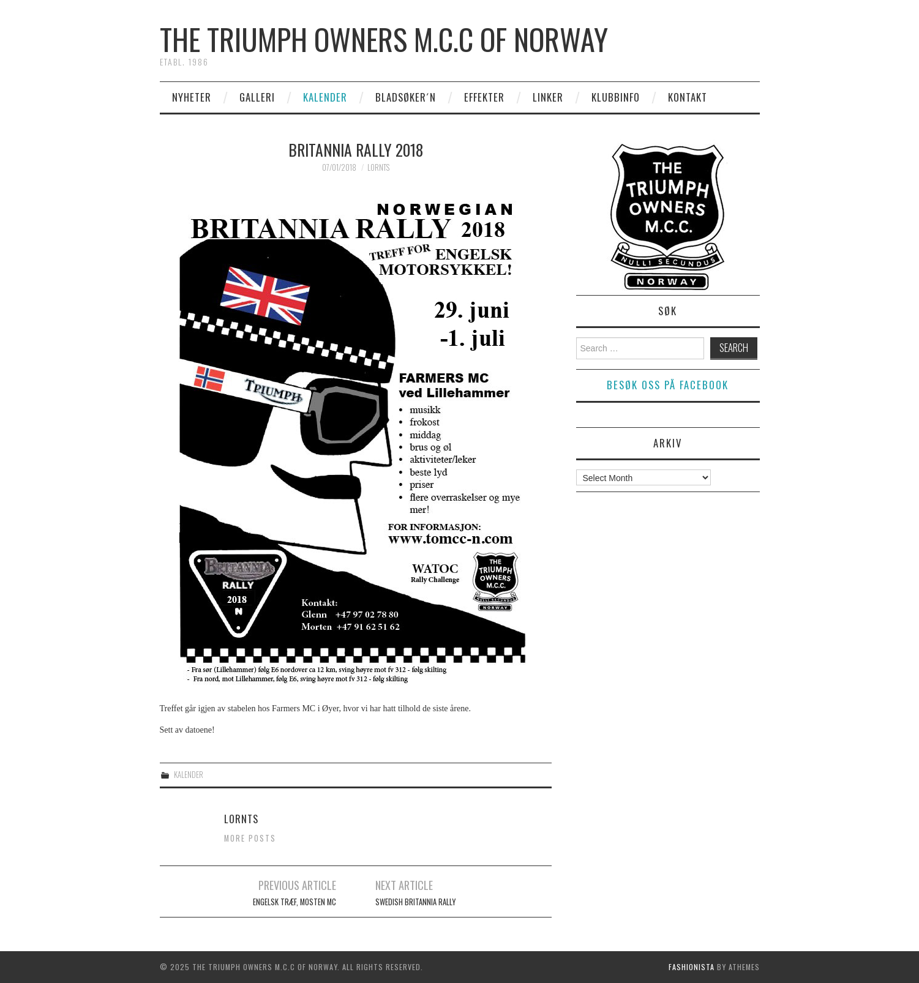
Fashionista (692, 967)
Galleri (257, 97)
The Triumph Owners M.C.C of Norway (384, 39)
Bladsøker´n (405, 97)
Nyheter (191, 97)
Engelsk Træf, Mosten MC (294, 902)
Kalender (325, 97)
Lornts (378, 167)
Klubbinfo (615, 97)
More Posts (250, 838)
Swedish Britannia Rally (415, 902)
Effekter (484, 97)
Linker (548, 97)
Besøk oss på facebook (668, 384)
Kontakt (687, 97)
